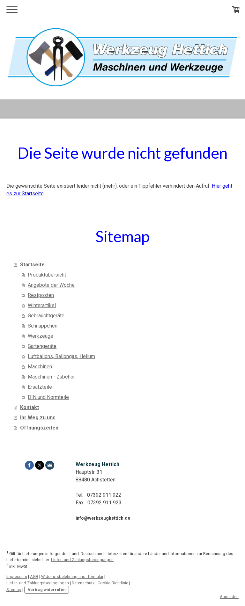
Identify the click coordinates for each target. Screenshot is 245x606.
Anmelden (229, 596)
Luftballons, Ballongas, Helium (61, 356)
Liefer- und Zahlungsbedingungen (82, 559)
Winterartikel (42, 305)
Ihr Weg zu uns (38, 418)
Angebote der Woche (51, 285)
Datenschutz (83, 583)
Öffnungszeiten (39, 428)
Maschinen (40, 367)
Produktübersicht (47, 275)
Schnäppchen (42, 326)
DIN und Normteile (48, 397)
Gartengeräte (42, 346)
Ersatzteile (40, 387)
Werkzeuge (40, 336)
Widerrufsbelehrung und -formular (72, 576)
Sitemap (13, 589)
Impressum (16, 576)
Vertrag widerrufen (46, 589)
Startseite (32, 265)
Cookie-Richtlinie (113, 583)
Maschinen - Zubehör (51, 377)
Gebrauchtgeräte (46, 316)
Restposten (41, 295)
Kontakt (29, 407)
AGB (34, 576)
